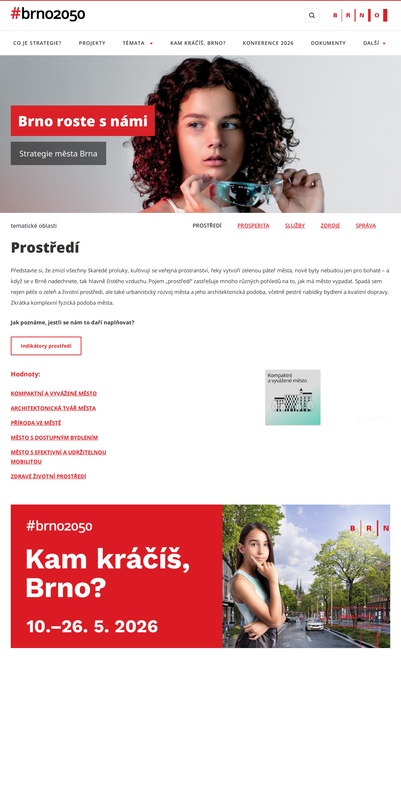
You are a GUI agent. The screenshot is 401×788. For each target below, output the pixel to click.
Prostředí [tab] (207, 225)
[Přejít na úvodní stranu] (48, 19)
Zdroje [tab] (330, 225)
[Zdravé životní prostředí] (48, 476)
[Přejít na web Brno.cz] (360, 15)
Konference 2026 (268, 42)
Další (371, 42)
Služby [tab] (295, 225)
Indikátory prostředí (46, 345)
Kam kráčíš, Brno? (198, 42)
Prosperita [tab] (253, 225)
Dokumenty (328, 42)
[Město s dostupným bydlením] (54, 437)
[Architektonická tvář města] (53, 408)
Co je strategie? (37, 42)
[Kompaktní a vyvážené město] (54, 393)
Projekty (92, 42)
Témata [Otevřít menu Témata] (134, 42)
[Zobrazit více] (356, 617)
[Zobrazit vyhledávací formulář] (312, 15)
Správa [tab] (366, 225)
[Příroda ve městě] (36, 422)
